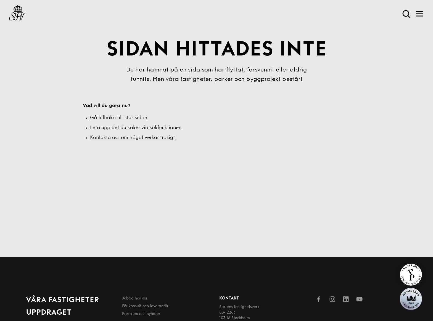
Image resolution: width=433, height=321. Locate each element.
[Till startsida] (17, 13)
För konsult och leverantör (145, 306)
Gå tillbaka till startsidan (118, 118)
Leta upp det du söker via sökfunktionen (135, 128)
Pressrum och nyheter (141, 314)
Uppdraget (49, 313)
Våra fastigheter (62, 300)
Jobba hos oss (134, 298)
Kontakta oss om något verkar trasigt (132, 138)
